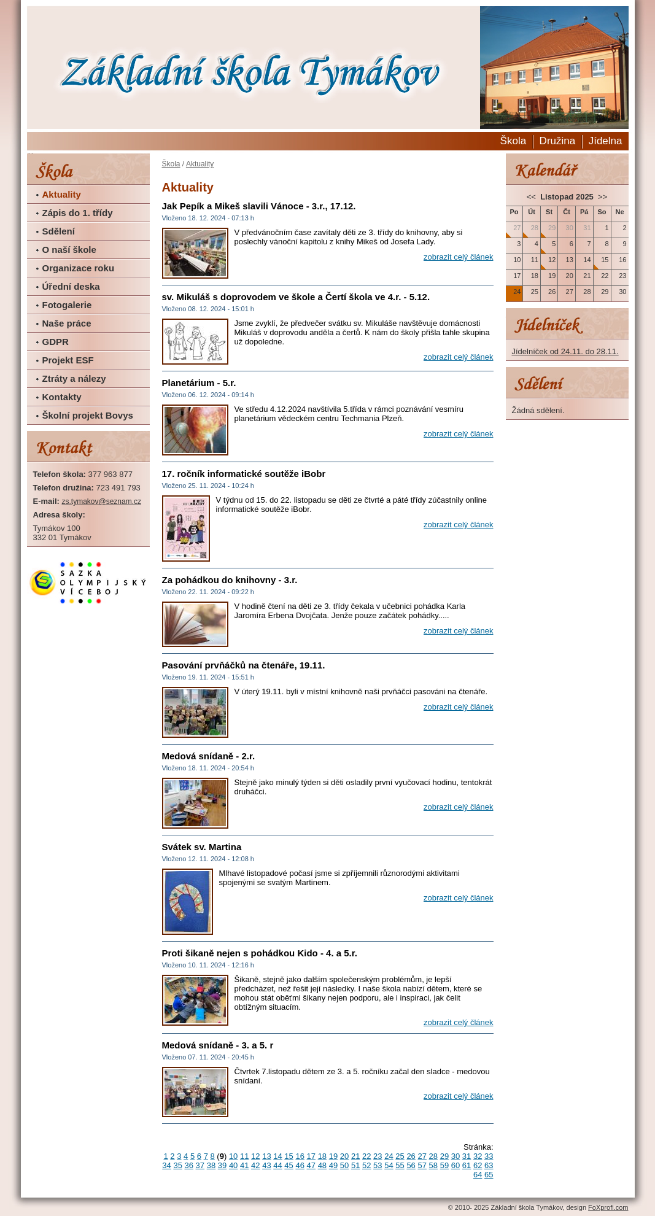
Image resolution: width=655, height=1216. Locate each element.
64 (477, 1174)
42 (255, 1165)
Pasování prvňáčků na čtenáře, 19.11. (243, 665)
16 (299, 1156)
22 (366, 1156)
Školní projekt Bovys (87, 415)
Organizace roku (78, 268)
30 (455, 1156)
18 (322, 1156)
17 (311, 1156)
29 (444, 1156)
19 (333, 1156)
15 (288, 1156)
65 (488, 1174)
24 (388, 1156)
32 (477, 1156)
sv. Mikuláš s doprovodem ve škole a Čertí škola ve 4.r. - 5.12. (296, 297)
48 (322, 1165)
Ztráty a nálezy (74, 378)
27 (421, 1156)
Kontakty (62, 397)
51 (355, 1165)
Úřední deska (71, 286)
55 (399, 1165)
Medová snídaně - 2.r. (208, 756)
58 (433, 1165)
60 (455, 1165)
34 (166, 1165)
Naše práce (66, 323)
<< (532, 196)
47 (311, 1165)
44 (277, 1165)
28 (433, 1156)
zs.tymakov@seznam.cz (101, 501)
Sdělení (58, 231)
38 (211, 1165)
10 (233, 1156)
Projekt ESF (68, 360)
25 (399, 1156)
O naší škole (69, 249)
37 (200, 1165)
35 (177, 1165)
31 (466, 1156)
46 (299, 1165)
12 (255, 1156)
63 (488, 1165)
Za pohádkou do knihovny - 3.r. (230, 580)
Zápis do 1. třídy (77, 212)
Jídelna (605, 141)
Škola (513, 141)
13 (266, 1156)
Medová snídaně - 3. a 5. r (218, 1045)
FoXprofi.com (608, 1207)
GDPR (55, 341)
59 (444, 1165)
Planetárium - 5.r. (199, 383)
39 (222, 1165)
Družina (558, 141)
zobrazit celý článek (458, 256)
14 (277, 1156)
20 (344, 1156)
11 (244, 1156)
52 (366, 1165)
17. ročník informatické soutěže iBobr (244, 473)
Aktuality (61, 194)
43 (266, 1165)
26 (410, 1156)
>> (601, 196)
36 (189, 1165)
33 (488, 1156)
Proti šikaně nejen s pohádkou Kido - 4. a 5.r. (259, 953)
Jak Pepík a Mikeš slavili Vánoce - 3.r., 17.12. (259, 206)
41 (244, 1165)
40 (233, 1165)
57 (421, 1165)
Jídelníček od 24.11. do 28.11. (565, 351)
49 (333, 1165)
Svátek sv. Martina (202, 847)
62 (477, 1165)
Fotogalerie (67, 305)
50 (344, 1165)
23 (377, 1156)
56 (410, 1165)
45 (288, 1165)
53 (377, 1165)
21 (355, 1156)
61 (466, 1165)
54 (388, 1165)
